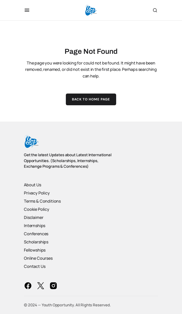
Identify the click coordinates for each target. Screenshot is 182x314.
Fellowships (35, 250)
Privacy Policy (37, 193)
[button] (27, 10)
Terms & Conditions (42, 201)
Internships (34, 225)
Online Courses (38, 258)
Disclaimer (33, 217)
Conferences (36, 234)
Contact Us (34, 266)
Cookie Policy (36, 209)
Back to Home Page (91, 99)
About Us (32, 185)
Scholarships (36, 242)
